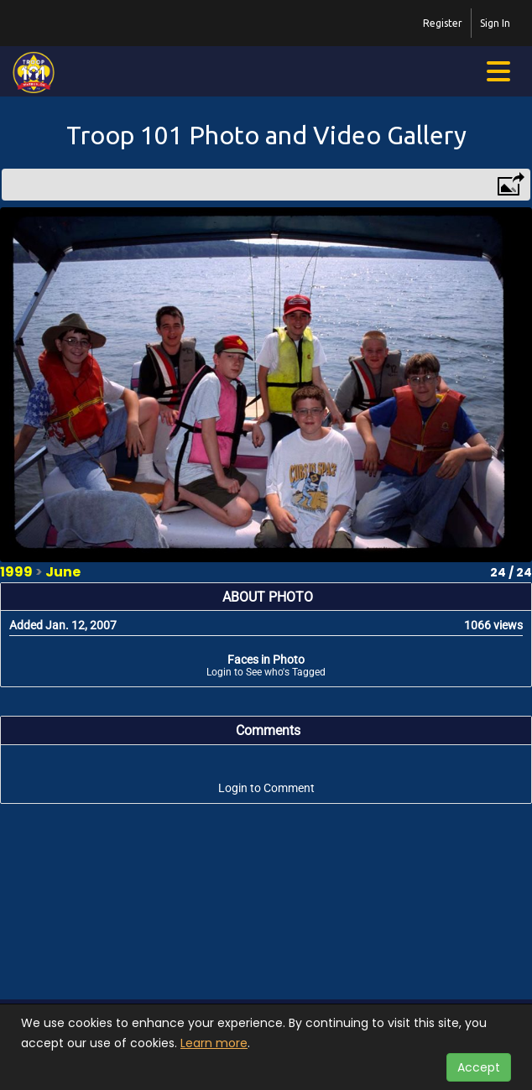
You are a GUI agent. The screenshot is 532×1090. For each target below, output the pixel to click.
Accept (478, 1067)
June (63, 572)
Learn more (214, 1043)
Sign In (495, 23)
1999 (16, 572)
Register (442, 23)
